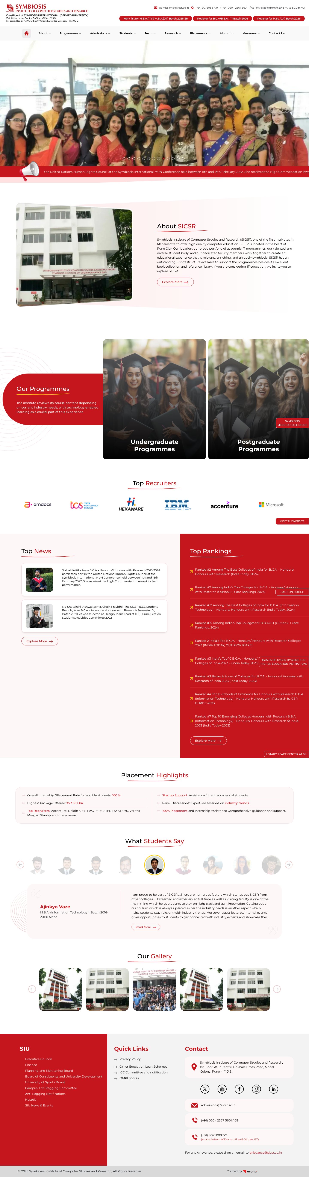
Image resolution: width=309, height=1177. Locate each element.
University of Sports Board (45, 1082)
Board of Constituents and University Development (63, 1076)
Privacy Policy (130, 1059)
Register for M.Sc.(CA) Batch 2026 (278, 18)
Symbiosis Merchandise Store (292, 422)
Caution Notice (292, 592)
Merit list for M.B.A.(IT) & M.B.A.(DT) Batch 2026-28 (156, 18)
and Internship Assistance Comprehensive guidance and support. (224, 811)
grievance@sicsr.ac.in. (266, 1152)
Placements (199, 33)
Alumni (225, 33)
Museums (249, 33)
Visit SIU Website (292, 521)
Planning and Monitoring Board (49, 1071)
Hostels (30, 1100)
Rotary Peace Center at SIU (286, 754)
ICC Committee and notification (144, 1072)
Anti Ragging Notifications (45, 1094)
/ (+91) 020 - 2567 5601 (233, 7)
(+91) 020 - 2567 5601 (216, 1120)
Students (126, 33)
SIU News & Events (39, 1105)
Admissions (98, 33)
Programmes (69, 33)
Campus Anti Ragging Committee (51, 1088)
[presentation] (20, 864)
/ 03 (252, 7)
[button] (124, 158)
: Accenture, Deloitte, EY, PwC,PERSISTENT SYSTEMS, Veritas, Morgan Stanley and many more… (84, 813)
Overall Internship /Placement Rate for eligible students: (74, 795)
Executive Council (38, 1059)
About (43, 33)
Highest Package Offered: (55, 803)
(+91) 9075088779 (204, 7)
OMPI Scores (129, 1078)
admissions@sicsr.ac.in (171, 7)
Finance (31, 1065)
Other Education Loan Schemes (143, 1066)
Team (149, 33)
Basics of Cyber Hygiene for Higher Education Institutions (284, 661)
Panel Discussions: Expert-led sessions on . (206, 803)
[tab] (37, 865)
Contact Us (277, 33)
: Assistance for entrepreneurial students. (205, 795)
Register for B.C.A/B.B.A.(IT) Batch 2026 (222, 18)
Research (171, 33)
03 (236, 1120)
